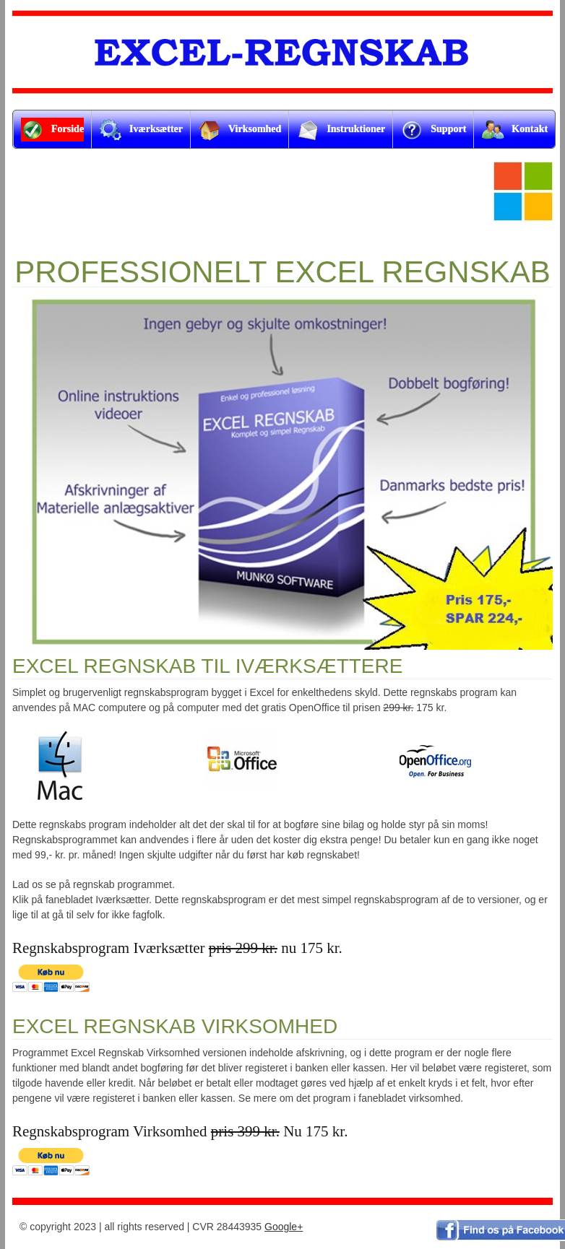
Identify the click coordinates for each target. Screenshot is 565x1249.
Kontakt (514, 130)
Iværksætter (141, 130)
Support (433, 130)
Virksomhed (239, 130)
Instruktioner (340, 130)
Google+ (283, 1226)
